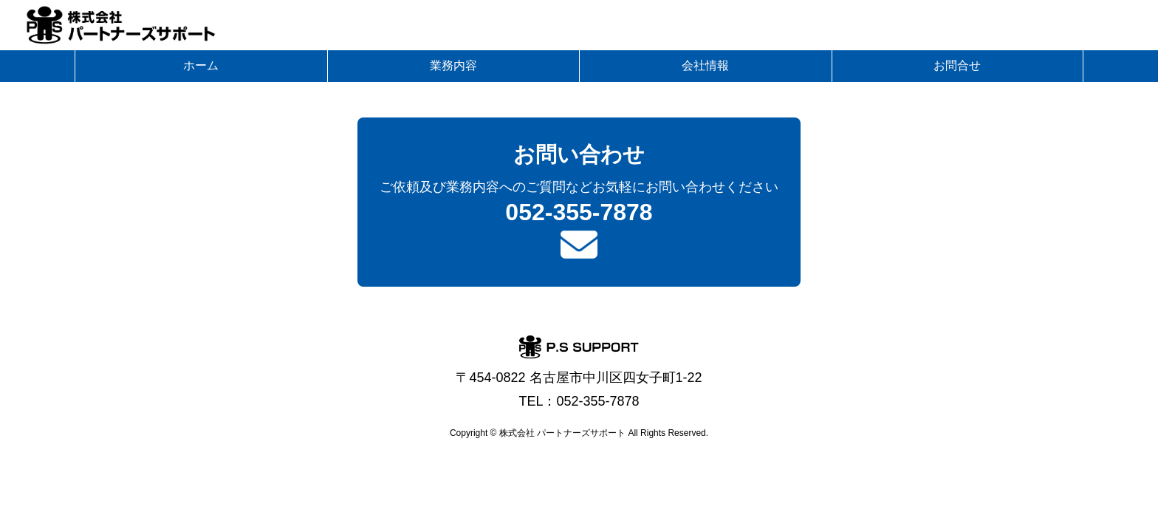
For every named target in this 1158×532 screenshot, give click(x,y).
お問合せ (957, 65)
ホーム (201, 65)
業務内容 (453, 65)
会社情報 (705, 65)
